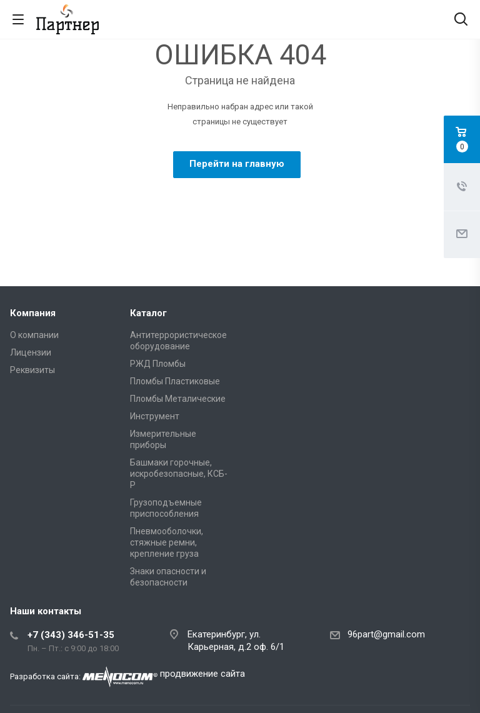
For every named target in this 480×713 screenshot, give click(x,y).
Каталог (148, 313)
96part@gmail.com (386, 634)
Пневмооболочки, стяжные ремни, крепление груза (166, 542)
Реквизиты (32, 370)
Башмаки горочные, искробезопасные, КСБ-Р (179, 473)
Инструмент (154, 416)
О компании (34, 335)
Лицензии (30, 352)
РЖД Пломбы (158, 364)
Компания (33, 313)
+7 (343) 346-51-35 (71, 635)
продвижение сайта (202, 673)
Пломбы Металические (178, 399)
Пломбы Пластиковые (175, 381)
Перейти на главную (236, 163)
